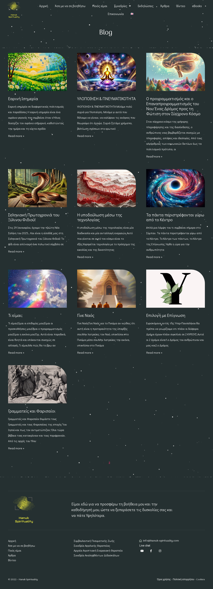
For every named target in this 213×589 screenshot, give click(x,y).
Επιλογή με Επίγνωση (165, 315)
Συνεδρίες (122, 6)
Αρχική (43, 6)
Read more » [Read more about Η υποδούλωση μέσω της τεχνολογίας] (85, 257)
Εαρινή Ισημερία (23, 98)
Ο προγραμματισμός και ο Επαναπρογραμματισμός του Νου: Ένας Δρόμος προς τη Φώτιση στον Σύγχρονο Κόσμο (173, 106)
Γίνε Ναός (85, 315)
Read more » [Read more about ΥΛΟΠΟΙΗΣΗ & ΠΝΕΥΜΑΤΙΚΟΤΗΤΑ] (85, 136)
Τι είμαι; (15, 315)
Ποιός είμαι (99, 6)
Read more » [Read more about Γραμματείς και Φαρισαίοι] (16, 448)
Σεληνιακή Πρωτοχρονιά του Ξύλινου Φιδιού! (33, 217)
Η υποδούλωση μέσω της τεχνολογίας (99, 217)
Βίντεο (180, 6)
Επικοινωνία (116, 14)
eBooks (197, 6)
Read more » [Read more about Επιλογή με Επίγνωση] (154, 353)
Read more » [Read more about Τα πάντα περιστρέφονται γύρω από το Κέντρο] (154, 257)
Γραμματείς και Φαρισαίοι (31, 411)
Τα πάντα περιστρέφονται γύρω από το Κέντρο (175, 217)
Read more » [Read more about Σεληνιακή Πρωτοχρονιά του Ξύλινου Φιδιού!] (16, 251)
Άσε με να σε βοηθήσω (70, 6)
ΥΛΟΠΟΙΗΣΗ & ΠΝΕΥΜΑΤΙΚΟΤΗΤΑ (106, 98)
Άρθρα (164, 6)
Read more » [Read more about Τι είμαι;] (16, 353)
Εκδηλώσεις (145, 6)
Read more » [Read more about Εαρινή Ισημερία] (16, 136)
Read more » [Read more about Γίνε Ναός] (85, 353)
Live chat (144, 545)
